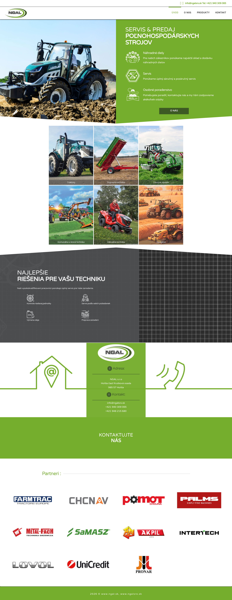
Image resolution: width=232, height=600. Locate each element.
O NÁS (174, 110)
